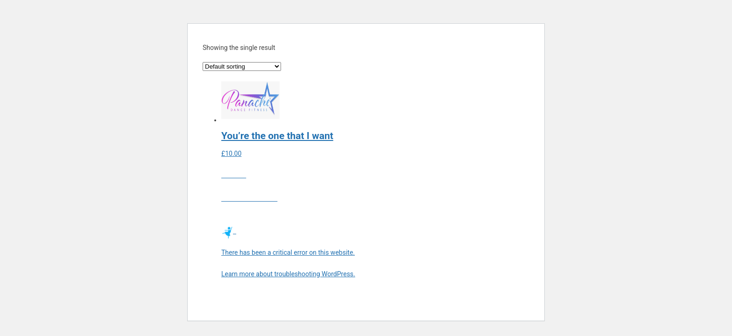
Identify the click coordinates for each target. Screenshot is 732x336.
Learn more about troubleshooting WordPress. (288, 274)
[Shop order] (242, 66)
